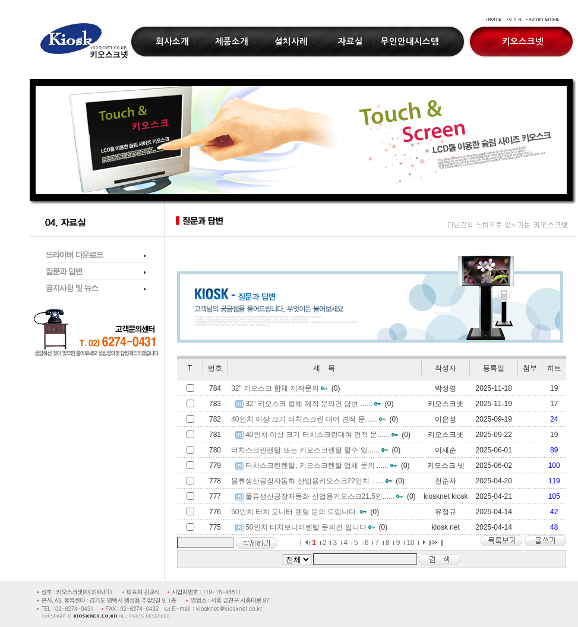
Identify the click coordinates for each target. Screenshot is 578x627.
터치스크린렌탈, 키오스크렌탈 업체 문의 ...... (317, 465)
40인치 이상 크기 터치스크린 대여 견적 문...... (304, 419)
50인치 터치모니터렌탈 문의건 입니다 (305, 527)
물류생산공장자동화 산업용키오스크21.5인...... (319, 496)
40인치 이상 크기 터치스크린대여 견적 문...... (317, 434)
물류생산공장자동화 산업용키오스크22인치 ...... (307, 481)
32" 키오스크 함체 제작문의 (275, 388)
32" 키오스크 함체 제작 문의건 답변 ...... (308, 404)
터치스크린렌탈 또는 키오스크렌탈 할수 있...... (305, 450)
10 (410, 543)
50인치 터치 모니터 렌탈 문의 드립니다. (294, 512)
